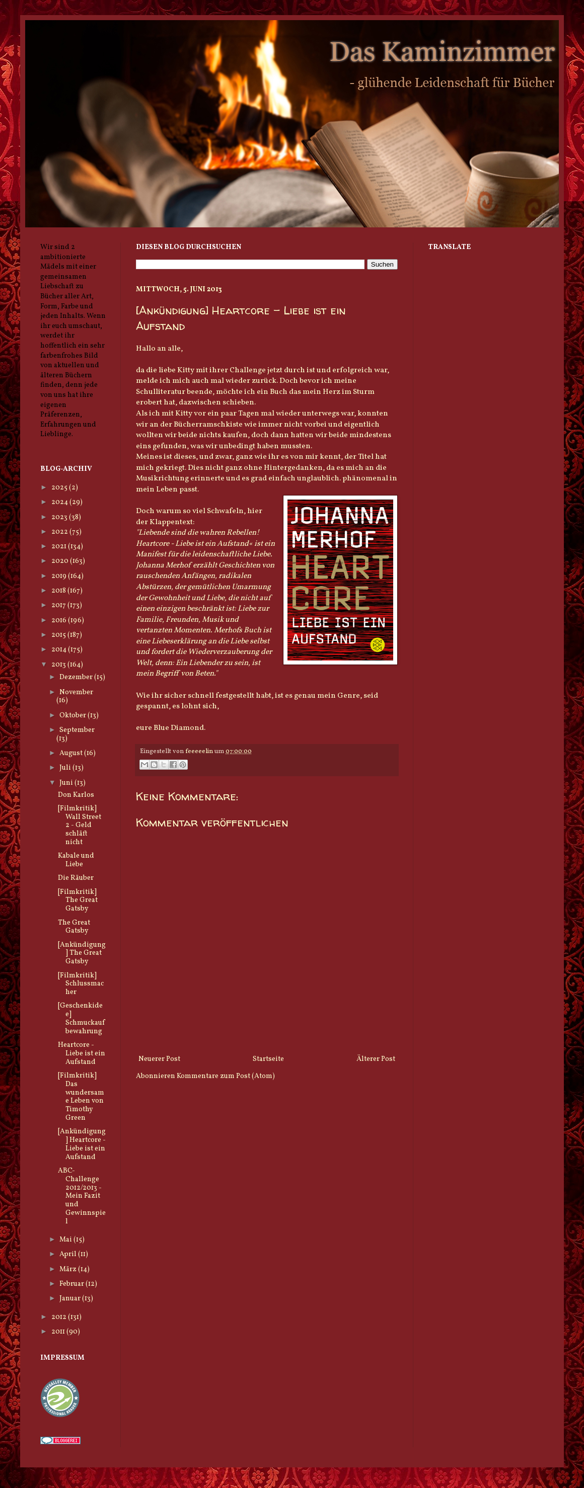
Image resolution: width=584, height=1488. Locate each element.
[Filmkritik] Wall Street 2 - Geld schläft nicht (79, 825)
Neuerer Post (159, 1059)
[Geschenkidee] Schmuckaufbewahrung (81, 1018)
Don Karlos (76, 795)
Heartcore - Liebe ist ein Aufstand (81, 1053)
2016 (59, 620)
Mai (66, 1240)
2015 (59, 635)
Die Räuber (76, 878)
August (71, 753)
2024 (60, 502)
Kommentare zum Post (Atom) (226, 1076)
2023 (60, 517)
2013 (59, 665)
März (68, 1269)
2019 (59, 576)
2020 (60, 561)
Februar (72, 1284)
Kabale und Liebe (76, 860)
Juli (65, 768)
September (77, 730)
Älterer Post (375, 1059)
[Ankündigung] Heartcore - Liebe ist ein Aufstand (82, 1144)
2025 (60, 487)
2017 (59, 605)
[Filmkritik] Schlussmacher (81, 984)
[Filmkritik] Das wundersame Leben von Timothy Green (81, 1097)
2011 (58, 1332)
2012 (59, 1317)
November (76, 692)
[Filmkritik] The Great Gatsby (78, 900)
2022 (60, 532)
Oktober (73, 715)
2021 (59, 546)
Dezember (76, 677)
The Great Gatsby (74, 927)
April (68, 1254)
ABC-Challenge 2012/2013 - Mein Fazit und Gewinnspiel (82, 1196)
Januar (70, 1298)
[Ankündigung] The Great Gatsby (82, 953)
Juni (67, 783)
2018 (59, 591)
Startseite (268, 1059)
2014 (59, 649)
